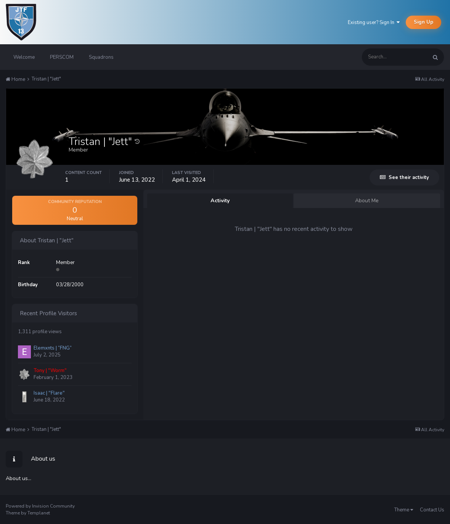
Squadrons (101, 57)
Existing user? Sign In (374, 22)
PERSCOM (62, 57)
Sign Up (423, 22)
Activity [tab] (220, 200)
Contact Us (432, 509)
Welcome (24, 57)
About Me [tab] (367, 200)
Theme (403, 509)
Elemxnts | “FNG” (53, 348)
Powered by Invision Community (40, 506)
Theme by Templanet (28, 513)
